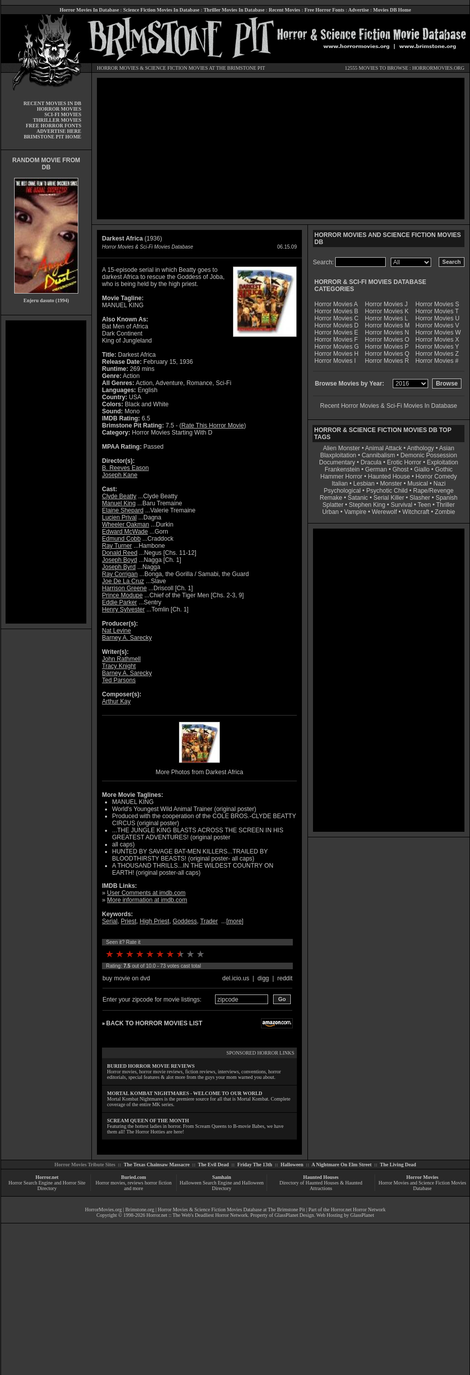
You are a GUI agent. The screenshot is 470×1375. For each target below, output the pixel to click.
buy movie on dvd (126, 978)
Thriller (445, 504)
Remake (331, 497)
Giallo (422, 469)
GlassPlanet (362, 1215)
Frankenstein (342, 469)
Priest (128, 921)
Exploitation (442, 462)
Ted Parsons (119, 680)
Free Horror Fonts (324, 10)
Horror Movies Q (387, 353)
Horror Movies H (336, 353)
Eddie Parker (119, 602)
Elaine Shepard (122, 510)
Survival (401, 504)
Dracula (370, 462)
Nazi (440, 483)
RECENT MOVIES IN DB (52, 103)
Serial (110, 921)
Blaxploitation (338, 455)
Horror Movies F (336, 339)
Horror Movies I (335, 360)
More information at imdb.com (147, 900)
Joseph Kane (119, 475)
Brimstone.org (139, 1209)
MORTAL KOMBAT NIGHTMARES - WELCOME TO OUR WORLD (185, 1093)
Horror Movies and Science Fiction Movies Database (422, 1185)
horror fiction (158, 1183)
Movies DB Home (392, 10)
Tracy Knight (119, 666)
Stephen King (367, 504)
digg (263, 978)
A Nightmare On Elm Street (341, 1164)
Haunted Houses (320, 1177)
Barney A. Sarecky (127, 637)
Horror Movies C (336, 318)
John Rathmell (121, 658)
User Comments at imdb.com (146, 892)
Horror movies (110, 1183)
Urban (330, 511)
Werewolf (384, 511)
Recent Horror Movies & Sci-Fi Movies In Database (388, 405)
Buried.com (133, 1177)
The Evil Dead (213, 1164)
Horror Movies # (436, 360)
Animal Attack (383, 448)
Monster (391, 483)
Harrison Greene (124, 588)
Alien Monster (341, 448)
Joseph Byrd (119, 567)
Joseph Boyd (119, 559)
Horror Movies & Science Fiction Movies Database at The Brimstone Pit (231, 1209)
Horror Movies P (387, 346)
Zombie (445, 511)
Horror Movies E (336, 332)
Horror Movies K (387, 311)
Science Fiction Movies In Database (161, 10)
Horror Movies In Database (89, 10)
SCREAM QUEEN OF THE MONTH (148, 1120)
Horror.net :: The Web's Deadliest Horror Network (197, 1215)
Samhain (221, 1177)
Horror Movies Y (437, 346)
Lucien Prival (119, 517)
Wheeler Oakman (125, 524)
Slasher (419, 497)
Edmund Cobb (121, 538)
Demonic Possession (428, 455)
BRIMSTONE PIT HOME (52, 136)
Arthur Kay (116, 701)
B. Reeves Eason (125, 467)
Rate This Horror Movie (212, 425)
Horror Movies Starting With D (172, 432)
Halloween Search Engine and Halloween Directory (222, 1185)
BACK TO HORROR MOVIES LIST (154, 1023)
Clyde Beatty (119, 496)
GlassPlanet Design (294, 1215)
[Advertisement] (46, 472)
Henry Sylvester (123, 609)
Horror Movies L (386, 318)
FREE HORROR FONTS (53, 125)
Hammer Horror (341, 476)
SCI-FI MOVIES (62, 114)
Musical (417, 483)
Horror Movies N (387, 332)
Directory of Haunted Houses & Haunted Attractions (321, 1185)
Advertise (358, 10)
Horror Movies (422, 1177)
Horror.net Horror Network (358, 1209)
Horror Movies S (437, 304)
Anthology (420, 448)
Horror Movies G (337, 346)
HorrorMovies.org (103, 1209)
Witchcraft (415, 511)
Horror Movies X (437, 339)
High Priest (155, 921)
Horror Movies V (437, 325)
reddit (284, 978)
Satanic (358, 497)
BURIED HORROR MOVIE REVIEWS (151, 1066)
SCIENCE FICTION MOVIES (176, 68)
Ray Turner (117, 545)
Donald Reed (119, 552)
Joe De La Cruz (123, 581)
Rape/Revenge (433, 490)
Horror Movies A (336, 304)
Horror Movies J (386, 304)
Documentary (337, 462)
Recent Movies (284, 10)
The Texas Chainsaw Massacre (157, 1164)
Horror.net (47, 1177)
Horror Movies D (336, 325)
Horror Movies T (437, 311)
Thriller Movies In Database (234, 10)
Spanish (446, 497)
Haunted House (389, 476)
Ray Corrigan (120, 574)
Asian (446, 448)
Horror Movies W (438, 332)
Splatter (333, 504)
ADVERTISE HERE (58, 131)
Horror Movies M (387, 325)
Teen (424, 504)
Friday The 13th (254, 1164)
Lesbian (364, 483)
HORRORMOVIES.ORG (438, 68)
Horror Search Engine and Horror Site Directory (47, 1185)
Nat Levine (116, 630)
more (234, 921)
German (376, 469)
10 (200, 954)
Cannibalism (378, 455)
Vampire (355, 511)
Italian (340, 483)
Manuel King (119, 503)
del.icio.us (235, 978)
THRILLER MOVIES (57, 120)
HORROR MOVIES (118, 68)
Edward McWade (125, 531)
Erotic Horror (404, 462)
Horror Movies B (336, 311)
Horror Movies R (387, 360)
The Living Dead (398, 1164)
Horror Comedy (436, 476)
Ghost (400, 469)
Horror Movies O (387, 339)
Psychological (342, 490)
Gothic (444, 469)
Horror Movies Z (437, 353)
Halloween (292, 1164)
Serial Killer (389, 497)
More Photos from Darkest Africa (199, 772)
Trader (209, 921)
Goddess (185, 921)
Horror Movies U (437, 318)
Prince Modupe (122, 595)
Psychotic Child (386, 490)
